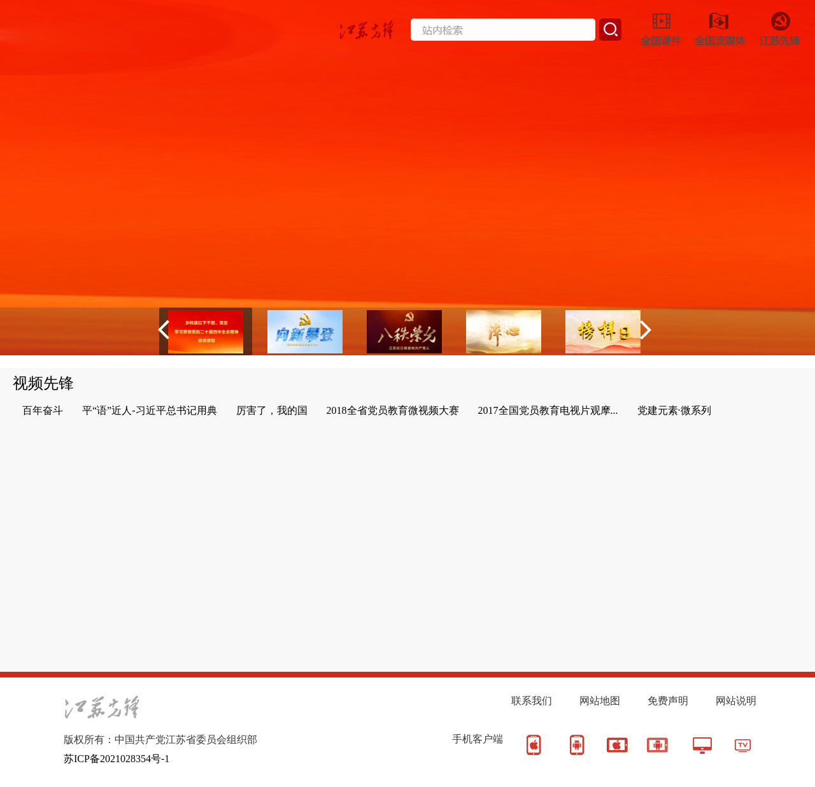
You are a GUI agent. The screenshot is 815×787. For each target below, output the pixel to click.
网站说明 (736, 700)
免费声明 (668, 700)
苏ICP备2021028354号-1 (116, 758)
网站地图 (599, 700)
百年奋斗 (42, 410)
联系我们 (531, 700)
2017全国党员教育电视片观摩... (548, 410)
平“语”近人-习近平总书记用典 (149, 410)
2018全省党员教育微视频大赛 (393, 410)
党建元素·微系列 (674, 410)
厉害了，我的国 (272, 410)
